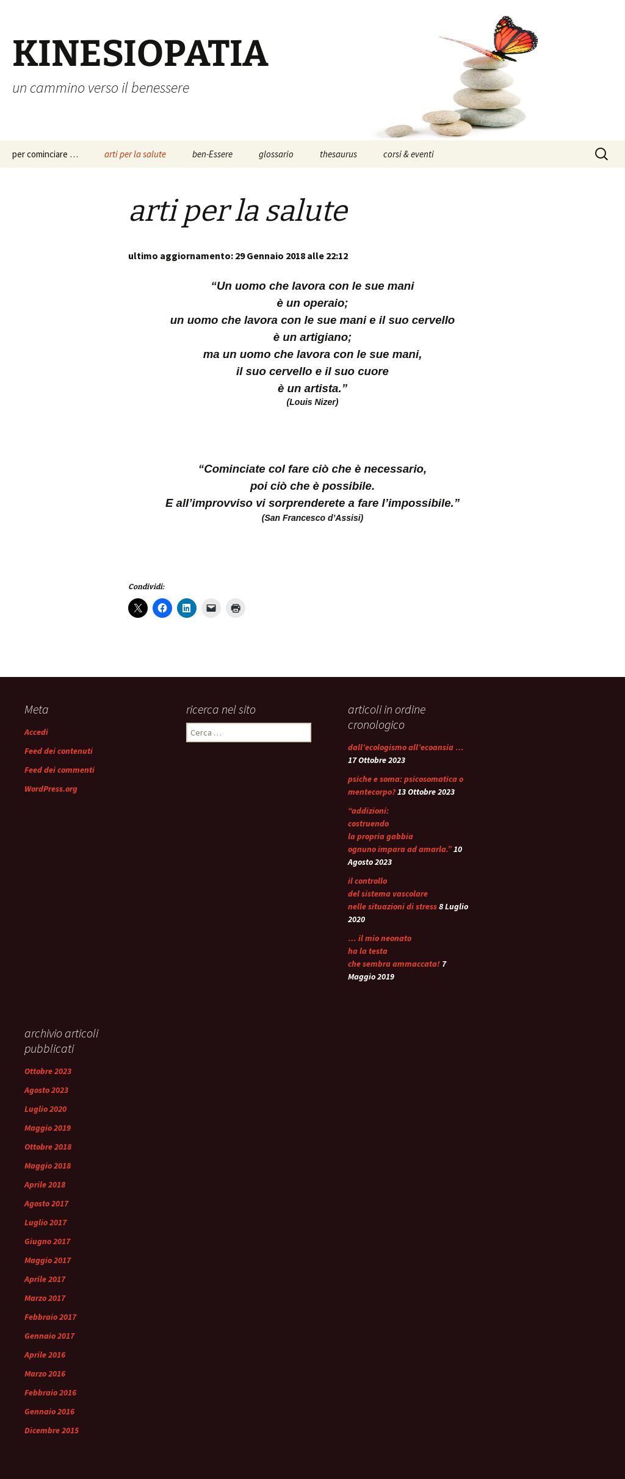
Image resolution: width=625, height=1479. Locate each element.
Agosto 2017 (46, 1203)
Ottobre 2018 (47, 1146)
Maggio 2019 (47, 1127)
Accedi (36, 731)
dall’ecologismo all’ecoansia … (406, 747)
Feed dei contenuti (58, 750)
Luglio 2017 (45, 1222)
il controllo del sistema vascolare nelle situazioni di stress (392, 893)
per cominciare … (45, 154)
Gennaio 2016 (49, 1411)
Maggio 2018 (47, 1165)
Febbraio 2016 (50, 1392)
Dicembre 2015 (51, 1430)
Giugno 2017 (47, 1241)
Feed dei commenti (59, 769)
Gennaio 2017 (49, 1335)
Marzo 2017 (44, 1297)
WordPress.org (51, 788)
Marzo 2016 (44, 1373)
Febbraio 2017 (50, 1316)
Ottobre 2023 (47, 1070)
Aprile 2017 (44, 1278)
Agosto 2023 (46, 1089)
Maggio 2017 (47, 1260)
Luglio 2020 (45, 1108)
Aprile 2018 (44, 1184)
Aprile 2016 (44, 1354)
